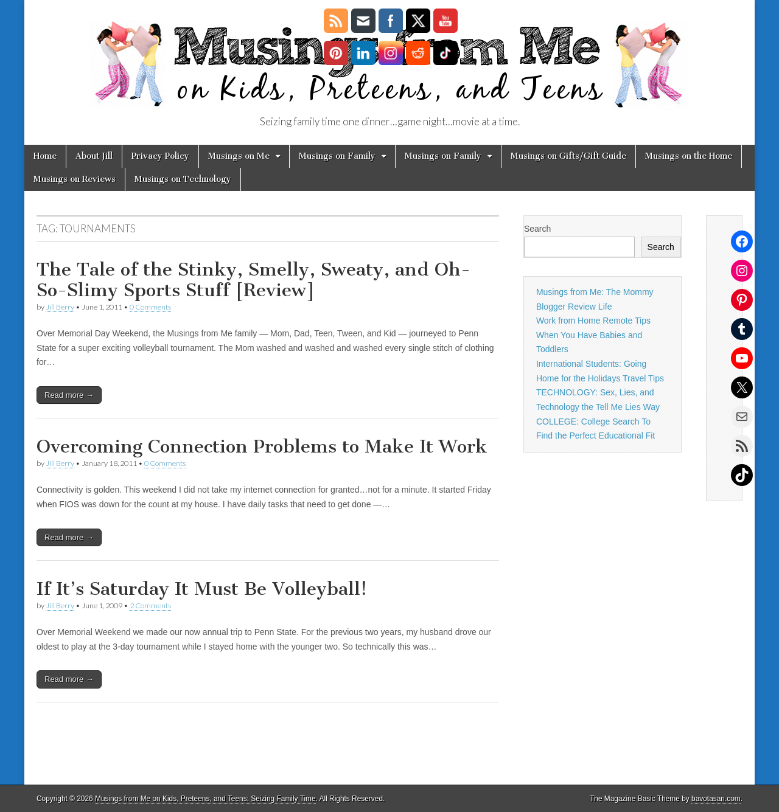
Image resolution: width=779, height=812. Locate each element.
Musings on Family (337, 156)
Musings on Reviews (74, 179)
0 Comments (150, 306)
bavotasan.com (716, 798)
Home (45, 156)
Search (537, 229)
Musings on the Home (688, 156)
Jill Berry (60, 306)
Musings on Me (239, 156)
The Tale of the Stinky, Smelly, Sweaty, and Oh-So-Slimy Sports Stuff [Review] (253, 280)
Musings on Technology (182, 179)
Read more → (69, 395)
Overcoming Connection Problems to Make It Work (262, 446)
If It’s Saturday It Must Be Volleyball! (202, 589)
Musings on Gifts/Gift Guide (568, 156)
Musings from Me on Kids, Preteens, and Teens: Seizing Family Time (205, 798)
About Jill (94, 156)
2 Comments (150, 605)
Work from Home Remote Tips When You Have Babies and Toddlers (593, 335)
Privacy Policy (160, 156)
